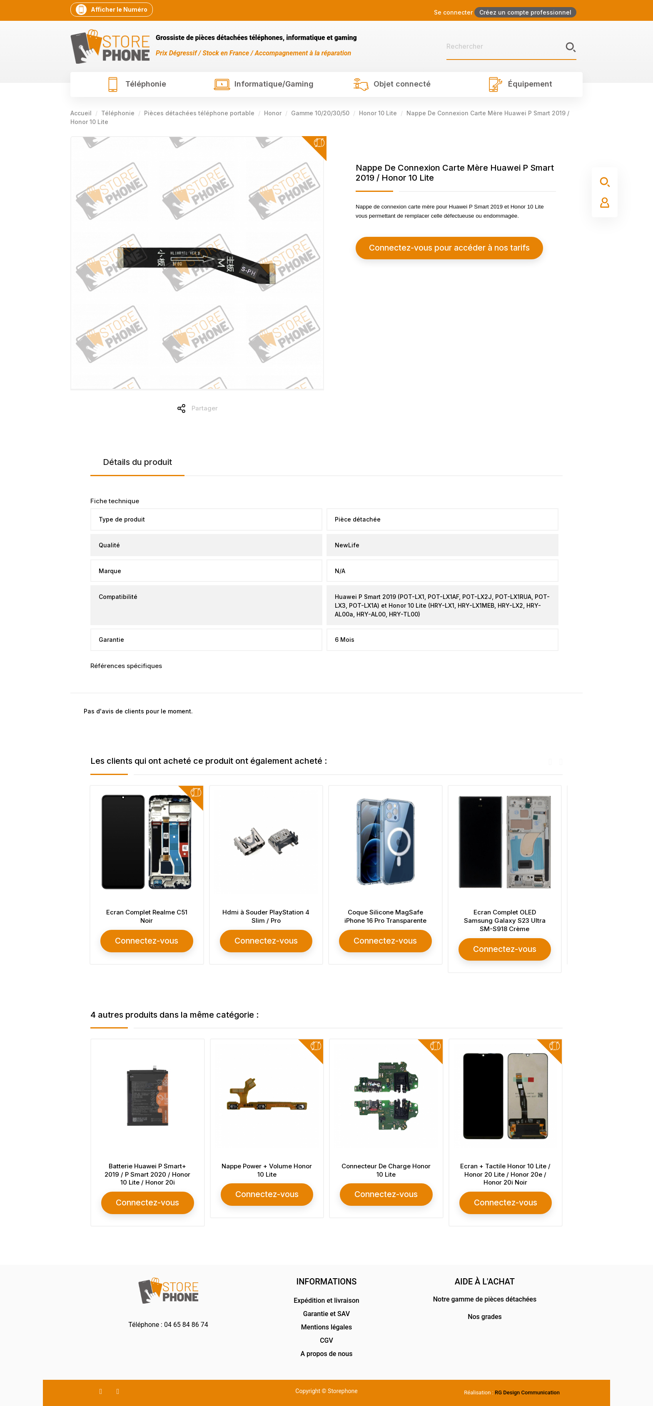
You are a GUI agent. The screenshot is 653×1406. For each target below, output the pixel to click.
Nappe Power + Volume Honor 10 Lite (267, 1169)
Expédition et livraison (326, 1299)
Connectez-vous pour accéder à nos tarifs (431, 247)
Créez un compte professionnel (525, 12)
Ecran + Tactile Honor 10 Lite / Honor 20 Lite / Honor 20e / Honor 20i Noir (505, 1173)
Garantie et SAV (326, 1312)
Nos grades (485, 1315)
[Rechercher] (511, 46)
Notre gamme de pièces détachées (484, 1298)
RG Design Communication (527, 1391)
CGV (326, 1339)
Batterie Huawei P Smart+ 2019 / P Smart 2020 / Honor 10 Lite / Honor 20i (147, 1173)
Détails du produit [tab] (137, 462)
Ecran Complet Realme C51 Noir (147, 916)
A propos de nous (326, 1352)
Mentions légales (326, 1325)
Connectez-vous (147, 940)
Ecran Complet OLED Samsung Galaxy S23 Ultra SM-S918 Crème (505, 920)
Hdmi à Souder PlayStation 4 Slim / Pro (266, 916)
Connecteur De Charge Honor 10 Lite (386, 1169)
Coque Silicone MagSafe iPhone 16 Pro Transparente (386, 916)
